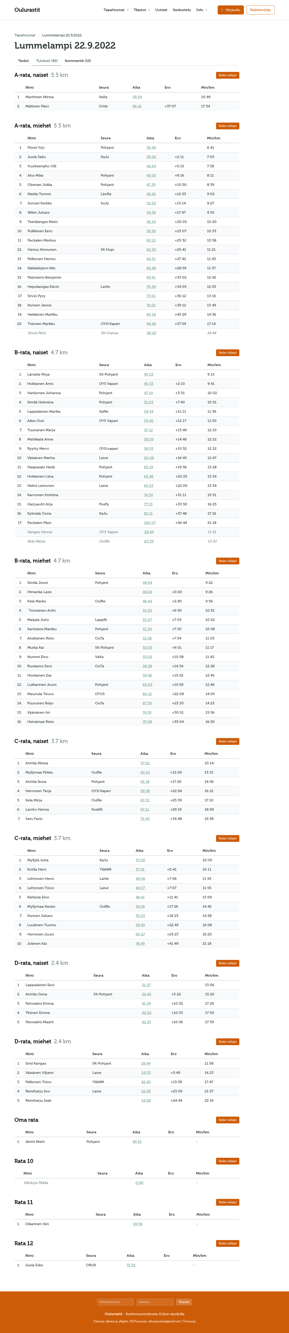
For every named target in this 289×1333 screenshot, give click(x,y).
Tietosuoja (189, 1321)
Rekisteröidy (260, 10)
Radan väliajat (228, 75)
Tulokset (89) (47, 61)
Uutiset (161, 10)
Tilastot (142, 10)
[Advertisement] (261, 100)
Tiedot (23, 61)
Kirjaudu (184, 1302)
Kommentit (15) (78, 61)
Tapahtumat (116, 10)
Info (201, 10)
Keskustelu (182, 10)
